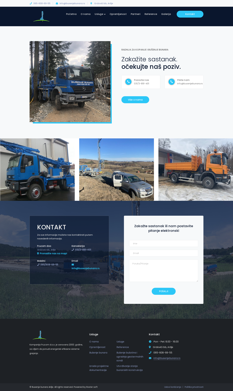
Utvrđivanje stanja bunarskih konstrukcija (129, 368)
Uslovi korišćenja (172, 386)
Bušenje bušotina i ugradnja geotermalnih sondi (129, 356)
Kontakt (190, 14)
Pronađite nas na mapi (53, 253)
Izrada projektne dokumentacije (99, 368)
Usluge (120, 341)
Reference (122, 347)
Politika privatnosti (194, 386)
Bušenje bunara (98, 352)
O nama (94, 341)
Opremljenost (97, 347)
